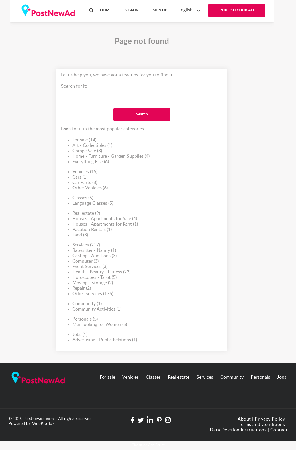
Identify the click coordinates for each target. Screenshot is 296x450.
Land (80, 235)
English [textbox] (185, 10)
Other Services (92, 294)
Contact (279, 430)
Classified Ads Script (148, 445)
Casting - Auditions (94, 256)
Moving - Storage (92, 283)
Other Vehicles (90, 188)
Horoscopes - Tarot (94, 277)
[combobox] (190, 10)
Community (87, 304)
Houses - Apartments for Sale (104, 219)
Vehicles (84, 172)
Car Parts (84, 182)
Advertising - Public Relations (104, 340)
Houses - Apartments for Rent (105, 224)
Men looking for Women (99, 324)
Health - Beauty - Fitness (101, 272)
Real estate (86, 213)
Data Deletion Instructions (238, 430)
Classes (82, 198)
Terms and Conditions (262, 424)
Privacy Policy (270, 419)
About (244, 419)
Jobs (79, 334)
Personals (85, 319)
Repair (81, 288)
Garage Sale (87, 151)
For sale (84, 140)
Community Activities (96, 309)
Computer (85, 261)
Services (86, 245)
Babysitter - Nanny (94, 250)
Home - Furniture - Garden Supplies (111, 156)
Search (142, 114)
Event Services (89, 266)
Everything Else (90, 162)
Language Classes (92, 203)
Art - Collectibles (92, 145)
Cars (79, 177)
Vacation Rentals (92, 229)
